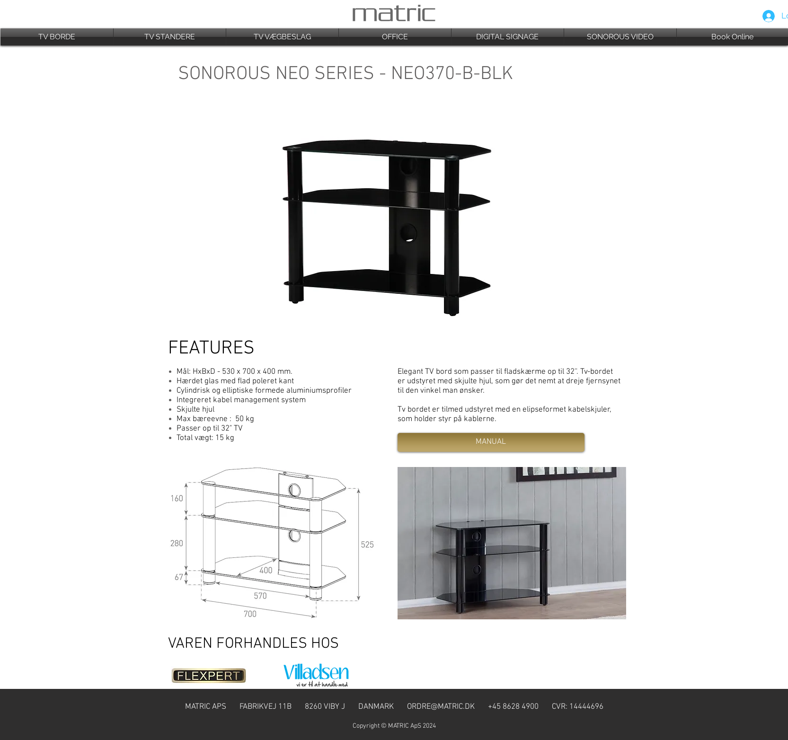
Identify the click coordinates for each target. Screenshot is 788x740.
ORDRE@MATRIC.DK (441, 707)
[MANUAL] (491, 442)
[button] (56, 36)
